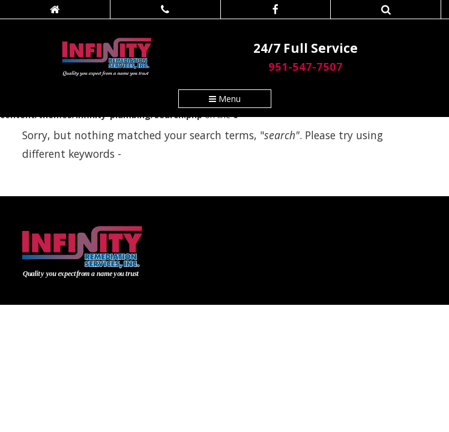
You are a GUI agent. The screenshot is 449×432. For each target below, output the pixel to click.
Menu (225, 98)
